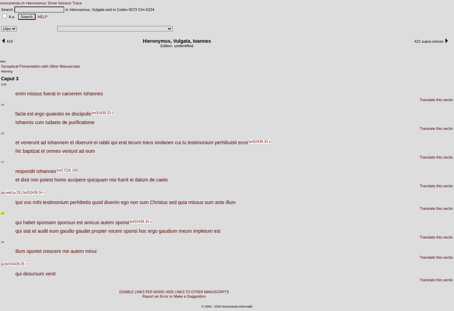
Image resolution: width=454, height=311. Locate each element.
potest (46, 179)
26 (2, 133)
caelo (161, 179)
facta (20, 114)
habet (29, 222)
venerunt (30, 142)
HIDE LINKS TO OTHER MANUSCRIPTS (197, 292)
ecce (243, 142)
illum (231, 202)
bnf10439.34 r (34, 192)
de (65, 122)
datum (141, 179)
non (35, 179)
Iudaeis (52, 122)
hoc (143, 231)
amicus (91, 222)
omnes (53, 151)
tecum (134, 142)
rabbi (104, 142)
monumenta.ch (12, 3)
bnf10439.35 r (16, 264)
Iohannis (24, 122)
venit (50, 273)
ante (219, 202)
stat (27, 231)
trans (148, 142)
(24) (3, 84)
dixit (25, 179)
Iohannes (93, 93)
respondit (25, 171)
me (66, 251)
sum (144, 202)
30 (2, 242)
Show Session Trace (64, 3)
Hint (2, 61)
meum (185, 231)
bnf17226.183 (67, 170)
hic (18, 151)
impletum (203, 231)
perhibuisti (226, 142)
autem (107, 222)
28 (2, 192)
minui (90, 251)
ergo (39, 114)
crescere (52, 251)
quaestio (55, 114)
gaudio (67, 231)
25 (2, 104)
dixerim (112, 202)
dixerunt (84, 142)
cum (39, 122)
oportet (34, 251)
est (30, 114)
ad (43, 142)
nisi (112, 179)
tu (184, 142)
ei (96, 142)
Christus (158, 202)
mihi (37, 202)
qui (114, 142)
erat (123, 142)
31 (2, 264)
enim (20, 93)
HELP (41, 17)
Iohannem (58, 142)
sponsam (46, 222)
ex (67, 114)
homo (60, 179)
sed (173, 202)
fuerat (49, 93)
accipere (77, 179)
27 (2, 162)
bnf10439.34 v (140, 222)
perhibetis (80, 202)
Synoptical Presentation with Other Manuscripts (40, 66)
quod (97, 202)
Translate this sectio (436, 100)
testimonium (201, 142)
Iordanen (164, 142)
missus (34, 93)
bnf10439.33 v (259, 142)
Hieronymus (36, 3)
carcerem (72, 93)
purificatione (82, 122)
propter (99, 231)
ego (125, 202)
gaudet (83, 231)
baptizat (31, 151)
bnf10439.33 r (102, 113)
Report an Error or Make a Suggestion (174, 296)
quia (182, 202)
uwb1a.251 (13, 192)
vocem (115, 231)
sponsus (66, 222)
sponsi (122, 222)
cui (178, 142)
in (59, 93)
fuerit (123, 179)
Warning (6, 71)
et (17, 142)
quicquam (97, 179)
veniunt (70, 151)
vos (27, 202)
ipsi (19, 202)
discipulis (81, 114)
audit (43, 231)
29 (2, 213)
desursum (33, 273)
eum (90, 151)
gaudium (168, 231)
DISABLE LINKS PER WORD (141, 292)
